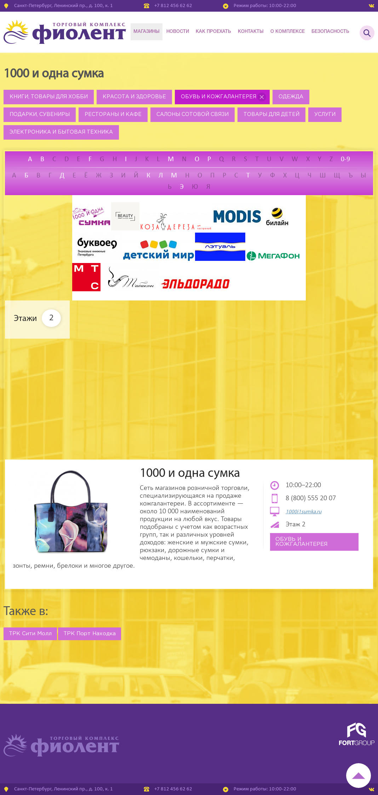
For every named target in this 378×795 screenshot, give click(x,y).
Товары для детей (271, 114)
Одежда (291, 97)
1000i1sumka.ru (303, 512)
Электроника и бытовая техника (61, 132)
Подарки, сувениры (40, 114)
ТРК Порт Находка (89, 633)
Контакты (251, 32)
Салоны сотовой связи (192, 114)
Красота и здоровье (134, 97)
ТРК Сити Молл (30, 633)
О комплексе (287, 32)
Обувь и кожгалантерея (218, 97)
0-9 (345, 159)
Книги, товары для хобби (49, 97)
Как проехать (213, 32)
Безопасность (330, 32)
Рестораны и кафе (113, 114)
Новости (177, 32)
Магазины (146, 32)
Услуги (325, 114)
